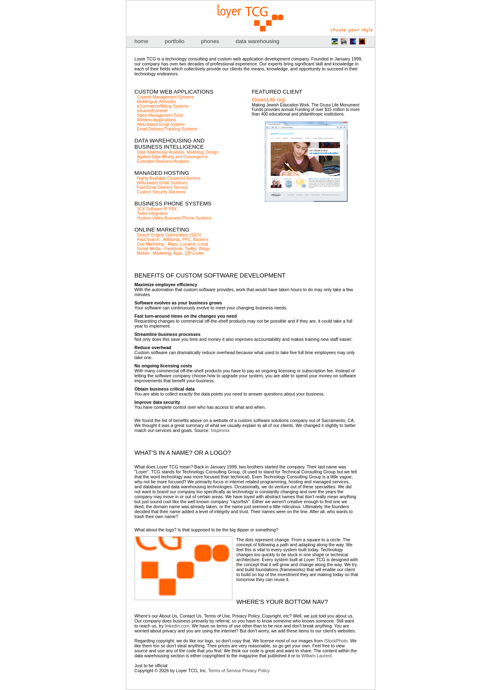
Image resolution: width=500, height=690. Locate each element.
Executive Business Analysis (163, 161)
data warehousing (257, 41)
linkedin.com (177, 625)
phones (210, 41)
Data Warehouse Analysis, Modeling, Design (178, 152)
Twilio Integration (152, 213)
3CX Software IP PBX (157, 209)
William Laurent (316, 655)
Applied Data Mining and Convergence (172, 156)
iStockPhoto (336, 640)
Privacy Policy (256, 670)
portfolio (174, 41)
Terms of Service (224, 670)
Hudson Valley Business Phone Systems (174, 218)
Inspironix (220, 430)
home (141, 41)
